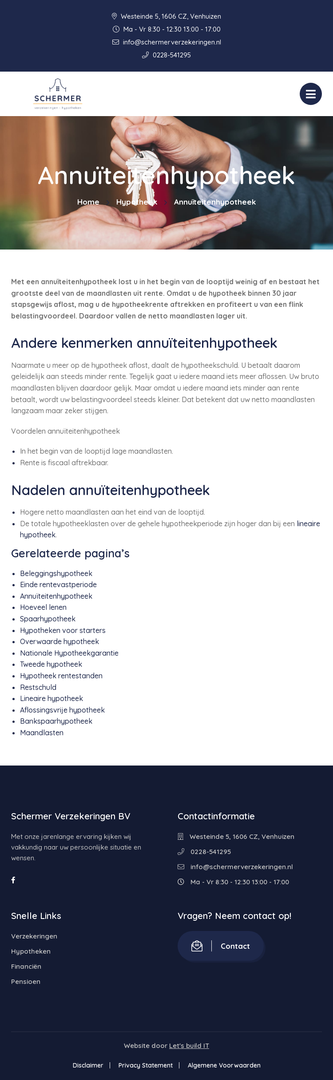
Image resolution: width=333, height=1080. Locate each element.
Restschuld (38, 687)
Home (88, 201)
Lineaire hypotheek (51, 698)
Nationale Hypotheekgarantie (69, 653)
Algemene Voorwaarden (224, 1065)
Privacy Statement (146, 1065)
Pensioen (25, 981)
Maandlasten (41, 732)
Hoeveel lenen (43, 607)
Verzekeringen (34, 936)
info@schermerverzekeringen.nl (166, 42)
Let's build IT (189, 1045)
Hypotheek (136, 201)
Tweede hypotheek (51, 664)
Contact (220, 945)
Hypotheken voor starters (63, 630)
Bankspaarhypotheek (56, 721)
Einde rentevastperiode (58, 584)
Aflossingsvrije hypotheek (62, 709)
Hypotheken (31, 951)
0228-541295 (166, 55)
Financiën (26, 966)
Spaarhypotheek (47, 618)
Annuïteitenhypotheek (56, 596)
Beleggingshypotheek (56, 573)
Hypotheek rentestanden (61, 675)
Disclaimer (88, 1065)
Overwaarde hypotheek (59, 641)
